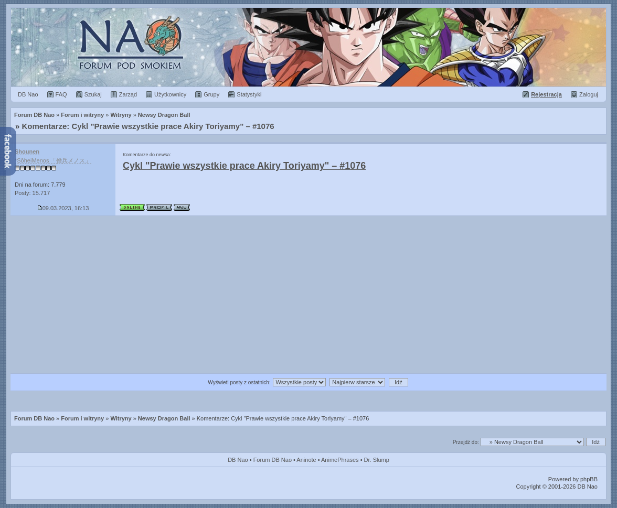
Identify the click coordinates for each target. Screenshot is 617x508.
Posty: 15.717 (32, 193)
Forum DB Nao (34, 418)
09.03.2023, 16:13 (63, 208)
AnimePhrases (340, 460)
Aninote (306, 460)
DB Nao (238, 460)
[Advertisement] (308, 294)
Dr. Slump (376, 460)
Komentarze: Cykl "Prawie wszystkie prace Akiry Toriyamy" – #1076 (148, 126)
